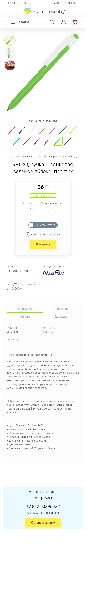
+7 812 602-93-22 (20, 3)
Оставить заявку (43, 522)
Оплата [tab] (25, 316)
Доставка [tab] (61, 316)
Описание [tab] (25, 309)
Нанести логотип (46, 225)
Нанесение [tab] (61, 309)
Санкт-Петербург (65, 3)
